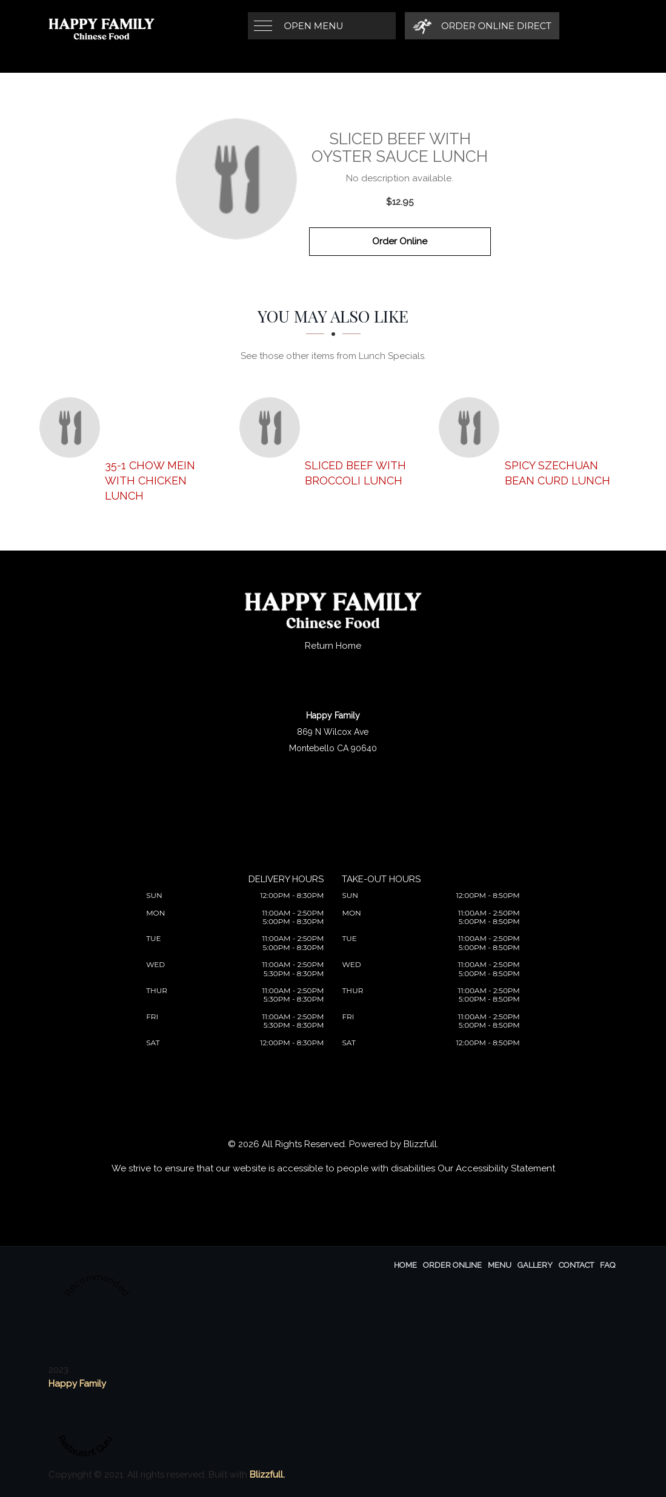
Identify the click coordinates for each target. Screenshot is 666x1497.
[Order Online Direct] (482, 25)
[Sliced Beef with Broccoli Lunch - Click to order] (272, 427)
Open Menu (314, 26)
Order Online (399, 241)
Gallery (535, 1265)
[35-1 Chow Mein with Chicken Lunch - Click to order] (72, 427)
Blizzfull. (267, 1474)
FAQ (607, 1265)
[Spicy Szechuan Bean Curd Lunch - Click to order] (472, 427)
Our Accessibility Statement (496, 1168)
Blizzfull (420, 1144)
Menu (499, 1265)
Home (405, 1265)
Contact (576, 1265)
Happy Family (77, 1383)
